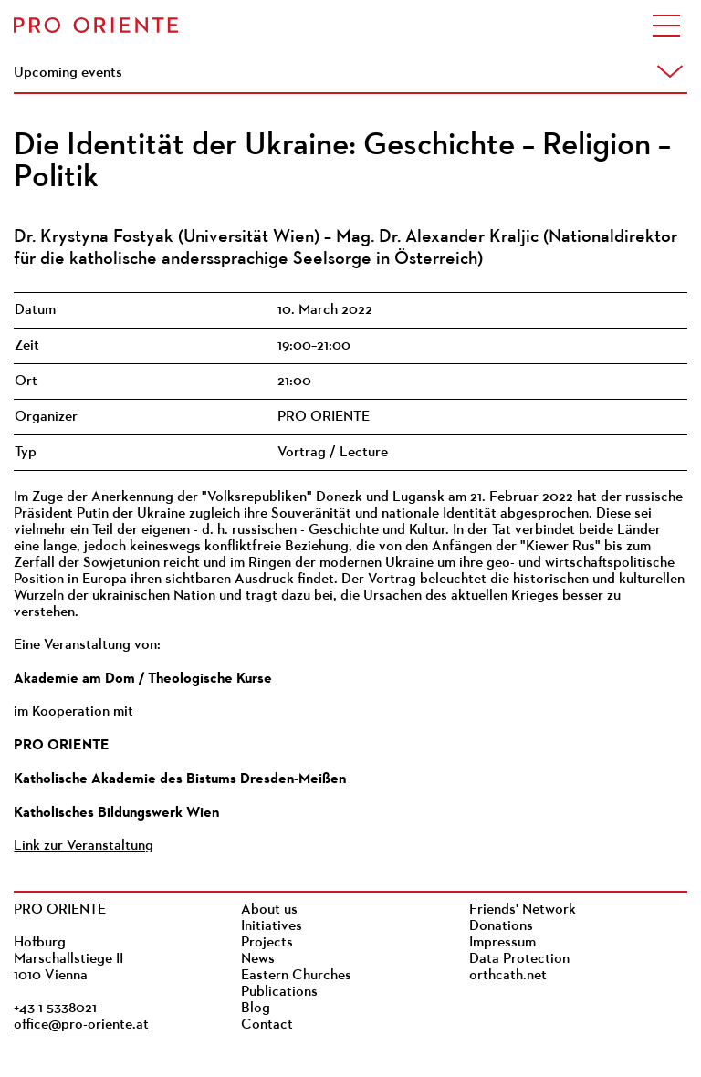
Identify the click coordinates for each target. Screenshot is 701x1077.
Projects (267, 943)
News (258, 959)
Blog (255, 1008)
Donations (501, 926)
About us (269, 910)
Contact (267, 1025)
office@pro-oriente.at (81, 1025)
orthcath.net (508, 975)
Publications (279, 992)
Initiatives (271, 926)
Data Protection (519, 959)
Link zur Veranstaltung (83, 846)
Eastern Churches (296, 975)
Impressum (502, 943)
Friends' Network (522, 910)
